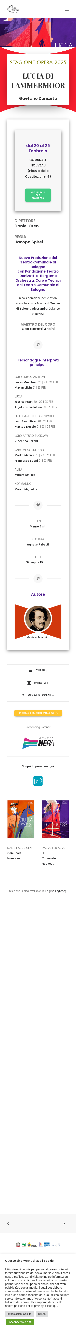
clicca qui (51, 1305)
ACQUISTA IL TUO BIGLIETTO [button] (38, 195)
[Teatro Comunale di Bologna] (13, 9)
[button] (66, 9)
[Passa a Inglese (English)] (55, 891)
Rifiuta (42, 1313)
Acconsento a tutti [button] (20, 1322)
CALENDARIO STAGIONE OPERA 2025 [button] (38, 713)
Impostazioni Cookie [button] (19, 1313)
